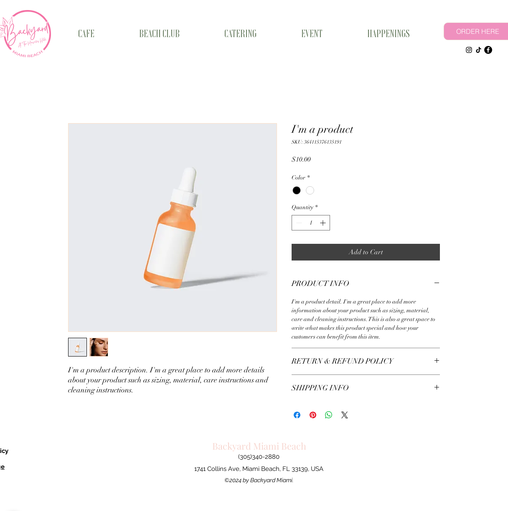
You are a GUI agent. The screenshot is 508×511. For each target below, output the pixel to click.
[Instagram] (469, 50)
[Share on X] (345, 415)
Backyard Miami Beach (259, 446)
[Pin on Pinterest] (313, 415)
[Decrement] (298, 222)
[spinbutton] (310, 222)
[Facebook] (488, 50)
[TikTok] (479, 50)
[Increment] (323, 222)
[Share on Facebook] (297, 415)
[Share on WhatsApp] (329, 415)
